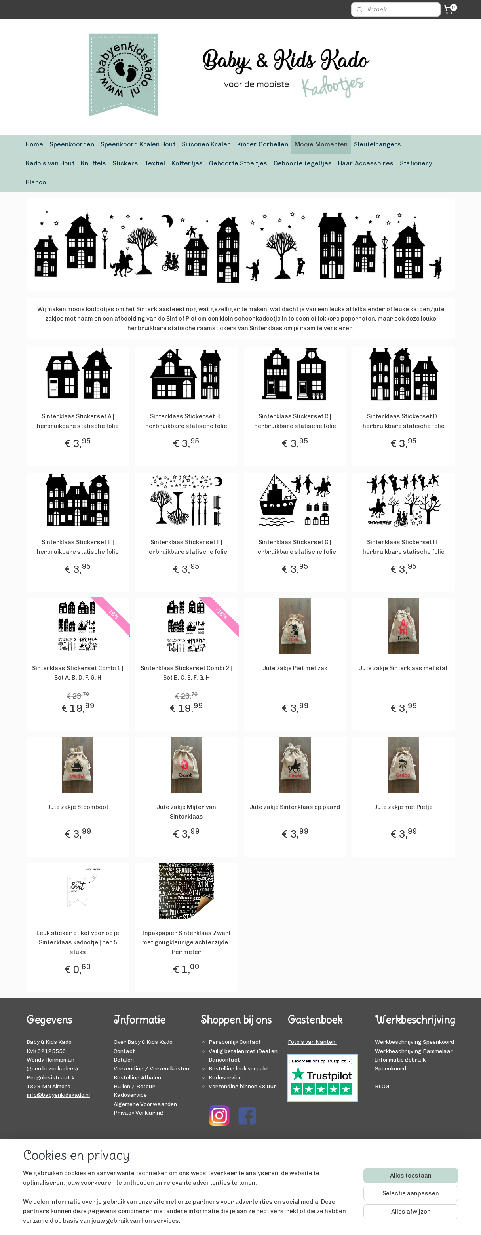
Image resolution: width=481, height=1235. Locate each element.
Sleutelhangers (377, 144)
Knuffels (93, 163)
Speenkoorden (71, 144)
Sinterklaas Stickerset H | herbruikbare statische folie (403, 547)
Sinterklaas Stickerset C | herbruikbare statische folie (295, 421)
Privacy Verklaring (139, 1113)
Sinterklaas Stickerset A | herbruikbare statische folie (78, 421)
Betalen (124, 1059)
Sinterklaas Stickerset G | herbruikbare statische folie (295, 547)
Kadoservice (130, 1095)
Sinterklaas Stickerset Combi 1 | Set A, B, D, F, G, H (78, 673)
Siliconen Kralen (206, 144)
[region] (188, 1201)
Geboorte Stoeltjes (238, 163)
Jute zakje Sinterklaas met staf (403, 668)
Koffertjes (187, 163)
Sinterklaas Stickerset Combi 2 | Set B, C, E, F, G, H (186, 673)
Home (34, 144)
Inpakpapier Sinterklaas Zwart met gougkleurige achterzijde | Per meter (186, 942)
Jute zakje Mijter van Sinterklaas (186, 812)
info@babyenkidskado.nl (58, 1095)
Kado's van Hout (50, 163)
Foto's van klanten (312, 1042)
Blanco (36, 182)
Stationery (416, 163)
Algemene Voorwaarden (145, 1104)
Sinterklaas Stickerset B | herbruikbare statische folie (186, 421)
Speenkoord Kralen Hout (138, 144)
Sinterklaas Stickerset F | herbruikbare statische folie (186, 547)
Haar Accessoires (366, 163)
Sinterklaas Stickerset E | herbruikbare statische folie (78, 547)
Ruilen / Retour (134, 1086)
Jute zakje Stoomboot (77, 807)
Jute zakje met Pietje (403, 807)
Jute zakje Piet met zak (294, 668)
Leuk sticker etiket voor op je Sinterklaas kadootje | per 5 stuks (77, 942)
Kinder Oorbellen (262, 144)
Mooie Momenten (321, 144)
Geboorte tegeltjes (303, 163)
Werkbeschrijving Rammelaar (414, 1051)
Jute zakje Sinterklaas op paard (295, 807)
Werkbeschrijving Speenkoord (414, 1042)
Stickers (125, 163)
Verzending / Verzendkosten (151, 1068)
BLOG (382, 1086)
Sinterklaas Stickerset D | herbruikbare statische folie (403, 421)
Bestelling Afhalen (137, 1077)
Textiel (154, 163)
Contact (124, 1051)
